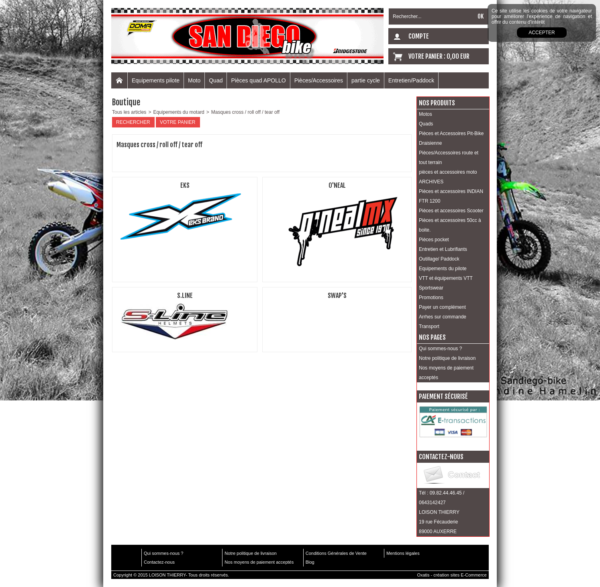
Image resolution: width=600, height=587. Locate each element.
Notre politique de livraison (447, 358)
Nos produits (437, 103)
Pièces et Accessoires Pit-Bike (451, 133)
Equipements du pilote (443, 268)
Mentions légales (403, 553)
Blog (310, 562)
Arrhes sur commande (442, 317)
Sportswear (431, 288)
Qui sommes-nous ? (440, 348)
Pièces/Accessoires (318, 80)
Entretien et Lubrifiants (443, 249)
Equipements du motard (178, 112)
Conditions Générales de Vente (336, 553)
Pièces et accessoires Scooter (451, 210)
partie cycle (365, 80)
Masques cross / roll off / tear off (245, 112)
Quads (426, 124)
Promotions (431, 297)
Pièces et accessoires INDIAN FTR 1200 (451, 196)
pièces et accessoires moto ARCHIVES (448, 177)
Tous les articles (129, 112)
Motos (425, 114)
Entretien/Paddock (411, 80)
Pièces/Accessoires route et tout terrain (448, 157)
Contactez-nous (159, 562)
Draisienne (430, 143)
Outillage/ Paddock (439, 259)
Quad (215, 80)
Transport (429, 326)
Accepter (542, 32)
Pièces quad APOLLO (258, 80)
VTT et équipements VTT (446, 278)
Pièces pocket (434, 239)
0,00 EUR (458, 56)
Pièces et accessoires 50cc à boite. (450, 225)
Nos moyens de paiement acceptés (446, 372)
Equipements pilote (156, 80)
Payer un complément (442, 307)
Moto (194, 80)
